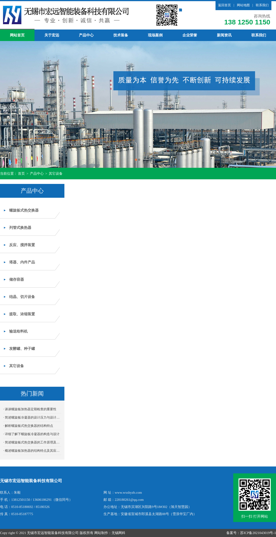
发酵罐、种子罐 (22, 349)
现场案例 (155, 35)
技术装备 (120, 35)
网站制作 (101, 533)
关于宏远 (51, 35)
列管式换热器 (20, 228)
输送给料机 (18, 331)
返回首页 (224, 5)
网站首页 (17, 35)
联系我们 (262, 5)
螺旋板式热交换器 (24, 210)
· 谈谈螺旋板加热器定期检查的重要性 (29, 409)
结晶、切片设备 (22, 297)
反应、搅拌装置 (22, 245)
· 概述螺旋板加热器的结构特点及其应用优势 (32, 450)
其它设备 (56, 173)
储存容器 (16, 279)
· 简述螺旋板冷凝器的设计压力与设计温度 (32, 417)
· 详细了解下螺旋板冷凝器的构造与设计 (31, 434)
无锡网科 (118, 533)
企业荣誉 (189, 35)
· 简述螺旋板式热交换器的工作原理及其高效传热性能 (32, 442)
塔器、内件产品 (22, 262)
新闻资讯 (224, 35)
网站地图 (243, 5)
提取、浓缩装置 (22, 314)
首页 (21, 173)
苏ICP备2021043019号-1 (258, 533)
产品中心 (86, 35)
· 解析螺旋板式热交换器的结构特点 (28, 426)
